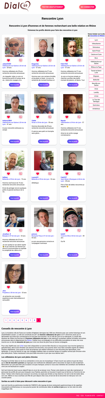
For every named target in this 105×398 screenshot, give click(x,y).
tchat (21, 346)
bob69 (63, 234)
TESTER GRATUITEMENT (52, 7)
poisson (34, 234)
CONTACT (100, 396)
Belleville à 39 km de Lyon (11, 179)
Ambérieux (96, 109)
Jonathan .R (6, 234)
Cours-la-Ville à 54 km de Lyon (71, 236)
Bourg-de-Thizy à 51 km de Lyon (43, 236)
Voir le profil (14, 85)
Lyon (96, 40)
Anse (96, 89)
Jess (4, 291)
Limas (96, 96)
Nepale (63, 121)
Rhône (29, 340)
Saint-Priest (96, 51)
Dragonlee (35, 64)
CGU (82, 396)
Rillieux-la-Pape (96, 67)
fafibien (5, 177)
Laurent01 (35, 177)
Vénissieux (96, 47)
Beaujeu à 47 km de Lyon (11, 236)
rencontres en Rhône (97, 36)
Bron (96, 58)
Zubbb (34, 121)
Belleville (96, 80)
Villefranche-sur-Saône (96, 62)
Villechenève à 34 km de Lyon (71, 122)
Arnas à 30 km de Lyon (39, 122)
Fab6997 (64, 177)
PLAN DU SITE (90, 396)
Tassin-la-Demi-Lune (96, 71)
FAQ (77, 396)
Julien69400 (6, 64)
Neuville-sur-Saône (96, 84)
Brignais (96, 76)
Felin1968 (64, 64)
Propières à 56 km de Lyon (11, 293)
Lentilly (96, 92)
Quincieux (96, 105)
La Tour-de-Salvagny (96, 100)
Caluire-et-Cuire (96, 54)
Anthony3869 (7, 121)
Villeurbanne (96, 44)
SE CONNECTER (87, 7)
